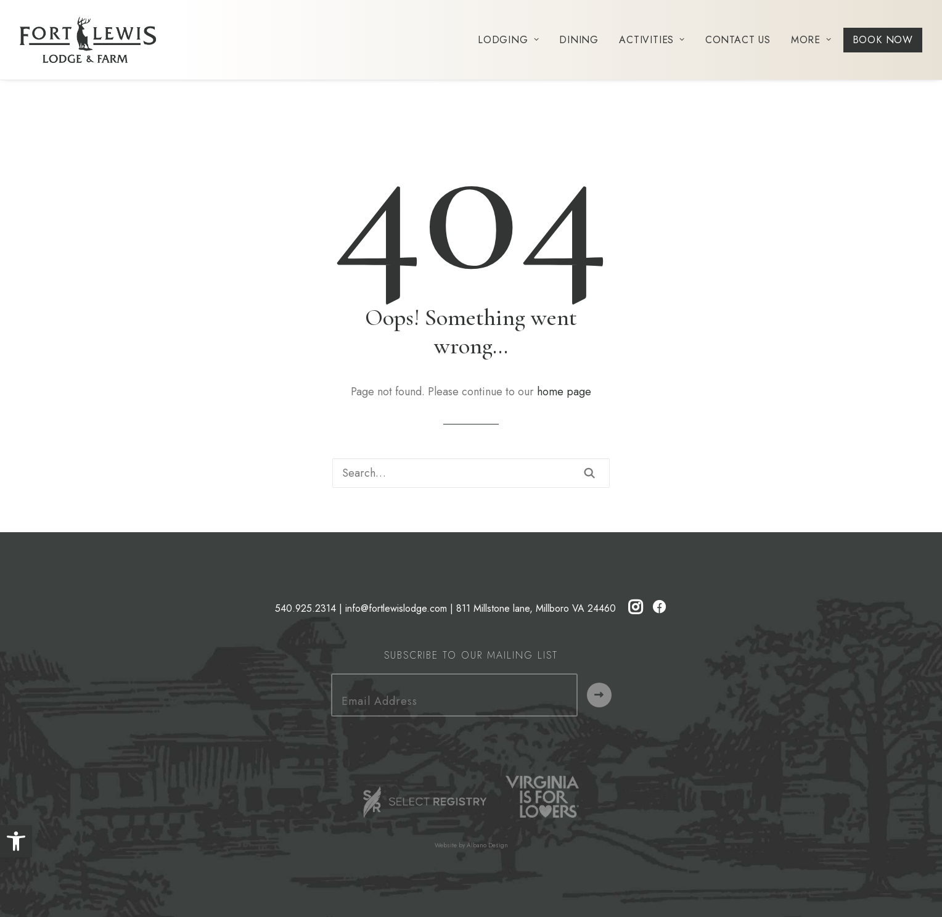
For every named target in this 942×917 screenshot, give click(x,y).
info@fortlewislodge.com (396, 608)
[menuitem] (512, 40)
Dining (579, 40)
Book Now (883, 40)
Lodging (508, 40)
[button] (16, 841)
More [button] (811, 40)
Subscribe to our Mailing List (471, 655)
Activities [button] (652, 40)
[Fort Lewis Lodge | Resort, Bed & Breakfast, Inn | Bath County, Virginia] (88, 40)
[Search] (471, 473)
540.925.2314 (305, 608)
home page (564, 392)
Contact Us (738, 40)
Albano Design (487, 845)
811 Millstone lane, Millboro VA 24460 (536, 608)
